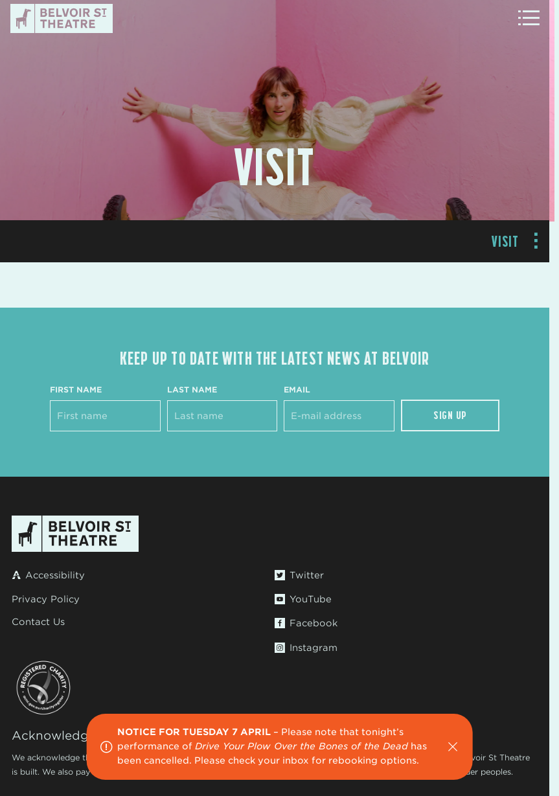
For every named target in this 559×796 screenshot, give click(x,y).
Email (297, 389)
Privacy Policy (46, 599)
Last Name (192, 389)
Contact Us (38, 622)
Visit (505, 241)
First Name (76, 389)
